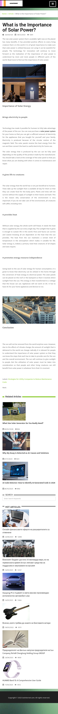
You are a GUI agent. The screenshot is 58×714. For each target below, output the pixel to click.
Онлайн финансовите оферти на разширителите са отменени (25, 531)
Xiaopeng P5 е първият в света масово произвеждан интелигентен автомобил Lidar (25, 594)
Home (4, 13)
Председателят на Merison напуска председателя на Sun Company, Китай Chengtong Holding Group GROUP (28, 652)
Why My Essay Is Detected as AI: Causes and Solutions (25, 453)
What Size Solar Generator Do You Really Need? (22, 423)
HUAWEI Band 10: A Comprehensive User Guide (21, 680)
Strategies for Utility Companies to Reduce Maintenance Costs (27, 381)
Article (11, 13)
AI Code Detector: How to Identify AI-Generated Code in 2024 (28, 482)
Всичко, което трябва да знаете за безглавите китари (26, 623)
